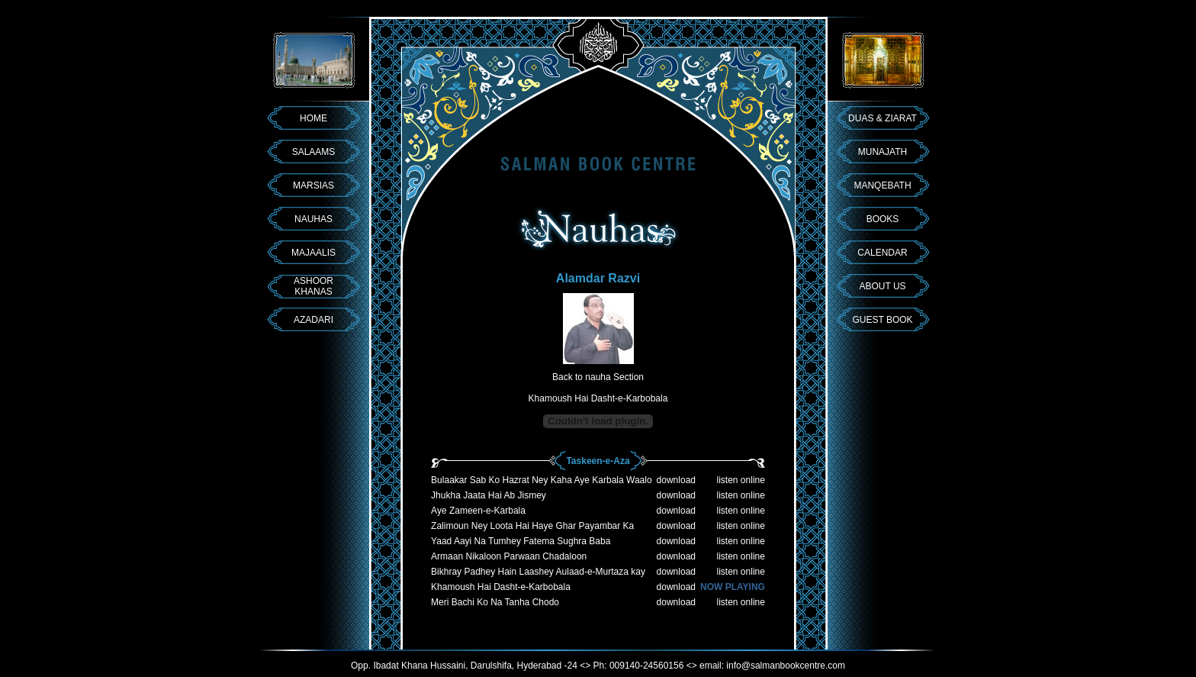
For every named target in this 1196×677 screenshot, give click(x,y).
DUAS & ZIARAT (882, 118)
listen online (741, 480)
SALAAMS (314, 152)
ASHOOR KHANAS (313, 286)
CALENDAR (882, 252)
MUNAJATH (882, 152)
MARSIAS (313, 185)
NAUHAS (313, 219)
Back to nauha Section (598, 377)
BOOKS (882, 219)
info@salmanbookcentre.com (785, 665)
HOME (313, 118)
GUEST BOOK (882, 319)
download (676, 480)
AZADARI (313, 319)
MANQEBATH (882, 185)
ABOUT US (882, 286)
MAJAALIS (313, 252)
